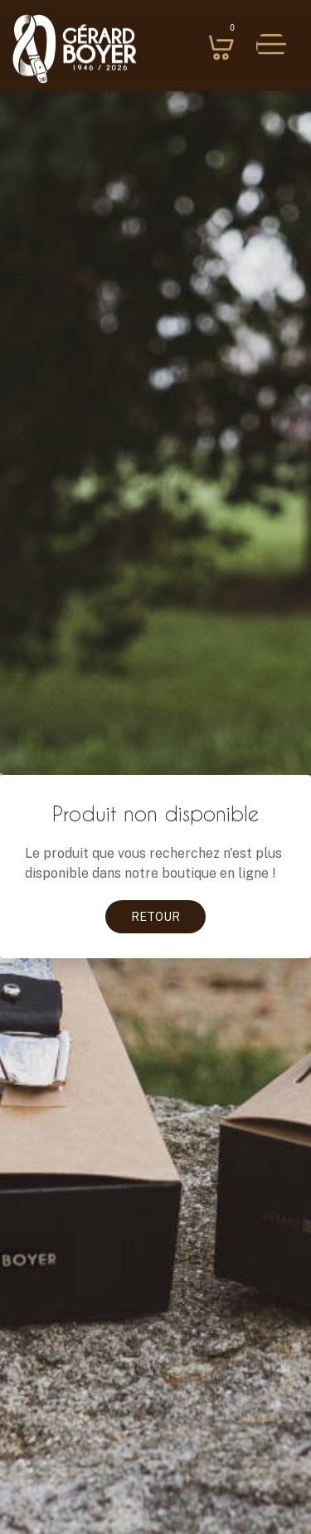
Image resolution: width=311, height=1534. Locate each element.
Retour (155, 916)
